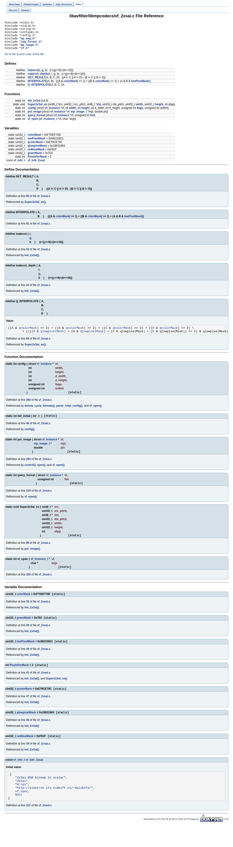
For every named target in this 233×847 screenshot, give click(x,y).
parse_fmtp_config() (69, 414)
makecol (33, 76)
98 (27, 553)
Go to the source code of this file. (24, 60)
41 (27, 686)
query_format (36, 121)
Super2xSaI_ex (37, 110)
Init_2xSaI (34, 106)
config (32, 114)
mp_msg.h (27, 42)
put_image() (32, 559)
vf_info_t (19, 166)
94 (27, 346)
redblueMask (36, 155)
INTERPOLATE (37, 87)
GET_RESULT (36, 83)
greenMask (35, 159)
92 (27, 229)
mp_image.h (29, 50)
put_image (34, 117)
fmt (92, 121)
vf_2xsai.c (43, 202)
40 (27, 637)
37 (27, 710)
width (139, 110)
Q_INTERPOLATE (39, 90)
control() (29, 474)
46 (27, 432)
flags (140, 114)
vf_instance (52, 114)
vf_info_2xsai (36, 166)
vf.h (24, 54)
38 (27, 734)
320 (28, 586)
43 (27, 255)
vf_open (33, 125)
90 (27, 202)
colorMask (70, 87)
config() (29, 438)
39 (27, 758)
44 (27, 291)
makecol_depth (37, 80)
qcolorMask (35, 148)
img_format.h (31, 46)
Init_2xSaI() (31, 261)
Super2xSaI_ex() (35, 208)
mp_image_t (79, 117)
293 (28, 468)
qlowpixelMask (37, 151)
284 (28, 408)
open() (41, 474)
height (159, 110)
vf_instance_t (48, 125)
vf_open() (95, 414)
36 (27, 661)
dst (99, 110)
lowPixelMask (140, 87)
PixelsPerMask (37, 162)
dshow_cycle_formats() (39, 414)
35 (27, 613)
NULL (19, 814)
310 (28, 501)
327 (28, 825)
